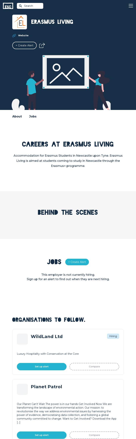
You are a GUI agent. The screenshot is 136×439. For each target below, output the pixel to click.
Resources (75, 361)
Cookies (87, 417)
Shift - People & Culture (27, 396)
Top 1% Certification (24, 390)
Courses (73, 355)
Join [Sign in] (70, 343)
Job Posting (20, 384)
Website (23, 35)
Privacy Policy (72, 417)
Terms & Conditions (52, 417)
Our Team (74, 384)
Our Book (74, 390)
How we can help (23, 377)
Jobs (32, 116)
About (17, 116)
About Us (74, 377)
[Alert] (24, 45)
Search (26, 6)
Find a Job (74, 349)
